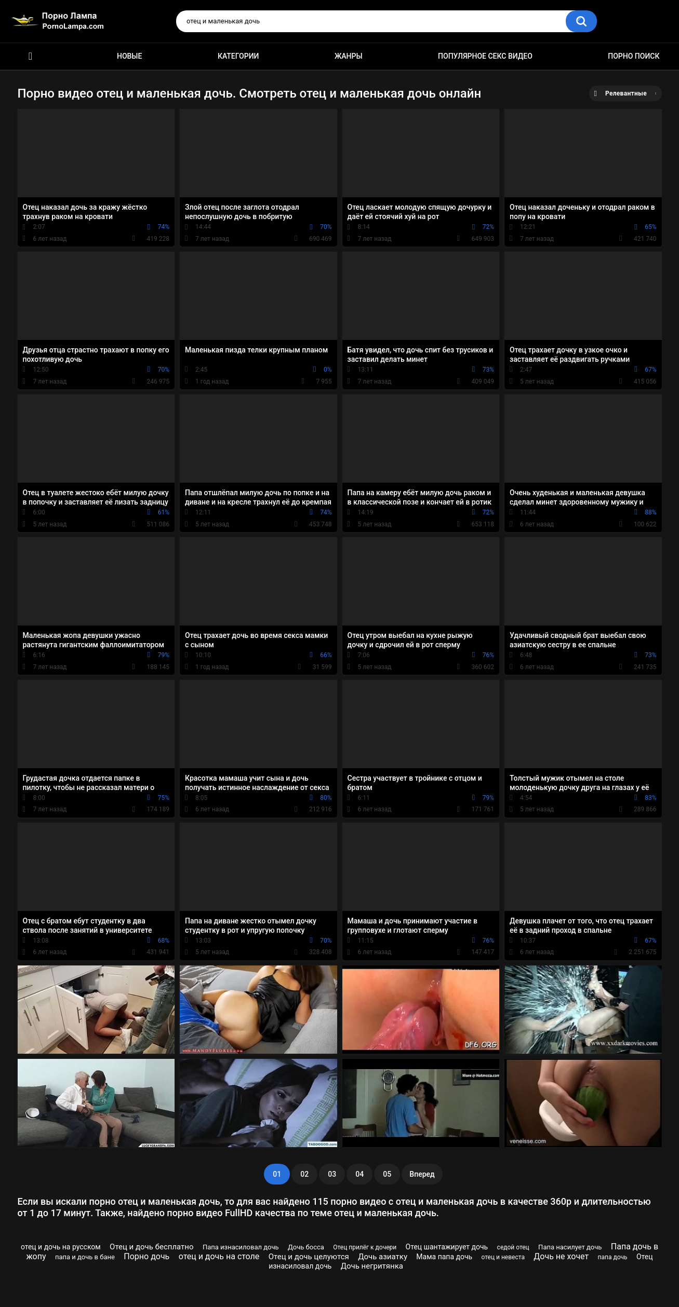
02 (304, 1174)
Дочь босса (306, 1247)
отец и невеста (503, 1257)
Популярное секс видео (485, 56)
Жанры (349, 56)
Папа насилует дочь (570, 1247)
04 (359, 1174)
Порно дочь (146, 1256)
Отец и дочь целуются (309, 1256)
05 (387, 1174)
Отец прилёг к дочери (364, 1247)
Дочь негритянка (372, 1266)
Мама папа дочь (444, 1256)
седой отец (513, 1247)
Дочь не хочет (561, 1256)
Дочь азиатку (382, 1256)
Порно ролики (31, 56)
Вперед (421, 1174)
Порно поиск (633, 56)
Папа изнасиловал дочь (241, 1247)
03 (332, 1174)
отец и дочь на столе (219, 1256)
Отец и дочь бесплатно (151, 1246)
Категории (238, 56)
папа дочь (613, 1257)
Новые (129, 56)
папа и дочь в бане (85, 1257)
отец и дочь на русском (61, 1247)
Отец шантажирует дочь (447, 1247)
